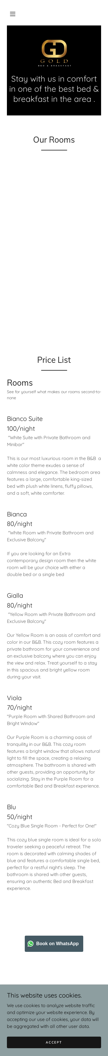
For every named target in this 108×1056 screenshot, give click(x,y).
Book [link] (54, 1002)
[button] (12, 14)
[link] (54, 53)
